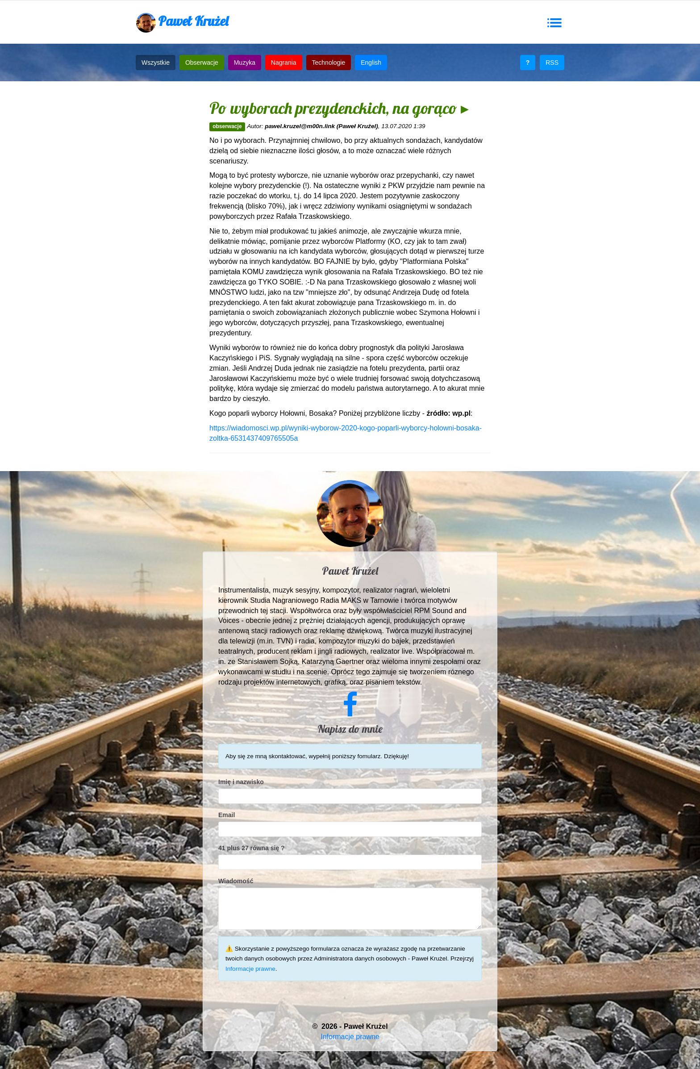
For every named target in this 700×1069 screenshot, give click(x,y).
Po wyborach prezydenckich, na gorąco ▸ (339, 108)
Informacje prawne (250, 968)
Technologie (329, 62)
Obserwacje (201, 62)
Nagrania (283, 62)
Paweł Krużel (182, 23)
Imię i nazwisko (241, 781)
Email (226, 814)
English (371, 62)
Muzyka (244, 62)
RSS (552, 62)
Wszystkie (156, 62)
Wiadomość (235, 881)
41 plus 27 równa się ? (251, 848)
